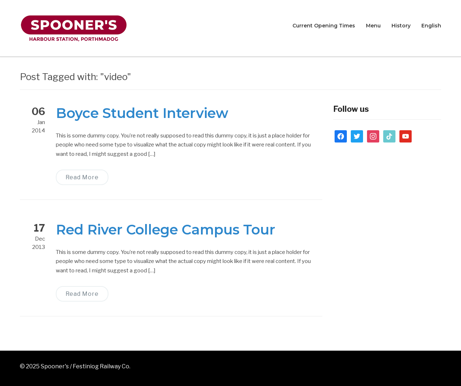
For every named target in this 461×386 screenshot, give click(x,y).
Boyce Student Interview (142, 113)
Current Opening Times (323, 25)
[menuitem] (431, 26)
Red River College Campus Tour (165, 229)
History (401, 25)
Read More (82, 177)
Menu (373, 25)
